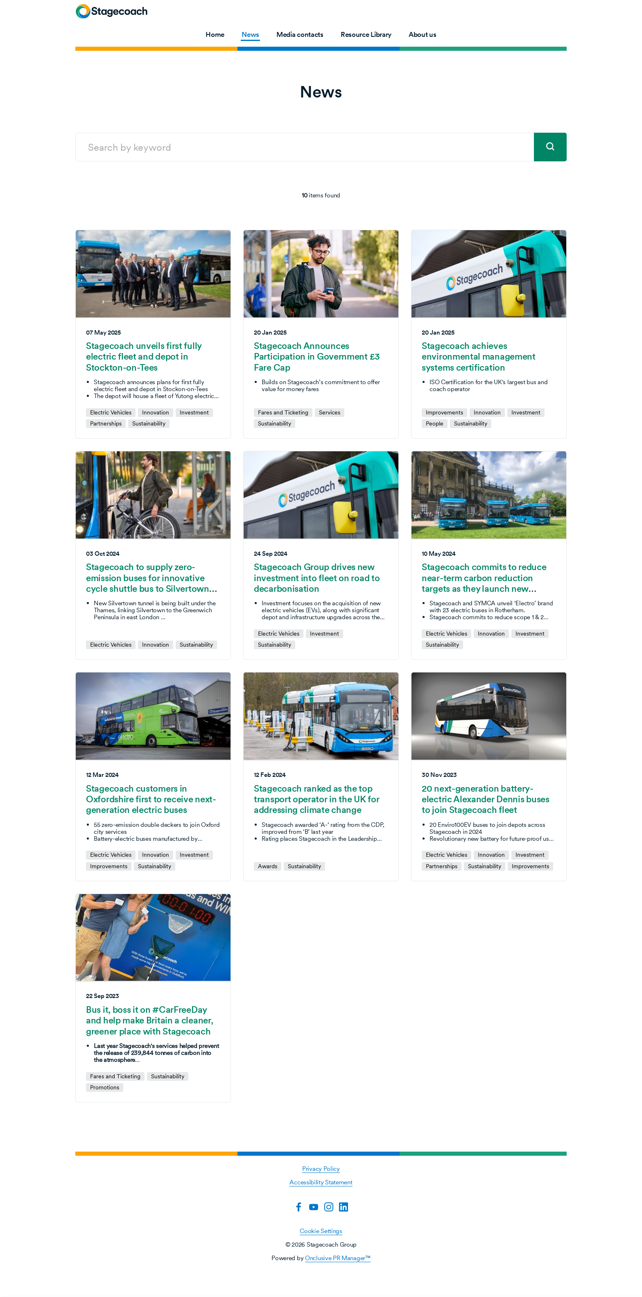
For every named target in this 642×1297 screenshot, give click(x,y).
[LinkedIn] (343, 1206)
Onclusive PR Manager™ (338, 1258)
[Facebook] (298, 1206)
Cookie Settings (321, 1231)
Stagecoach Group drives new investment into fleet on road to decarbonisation (317, 577)
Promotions (104, 1087)
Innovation (155, 412)
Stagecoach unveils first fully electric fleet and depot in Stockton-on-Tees (143, 356)
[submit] (550, 147)
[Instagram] (328, 1206)
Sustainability (148, 423)
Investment (194, 412)
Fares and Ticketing (283, 412)
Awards (267, 866)
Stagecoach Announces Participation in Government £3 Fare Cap (317, 356)
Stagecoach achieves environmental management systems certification (479, 356)
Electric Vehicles (110, 412)
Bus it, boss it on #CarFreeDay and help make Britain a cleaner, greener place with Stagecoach (149, 1020)
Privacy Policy (321, 1169)
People (434, 423)
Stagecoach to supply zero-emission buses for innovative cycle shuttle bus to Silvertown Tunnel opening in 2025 (147, 583)
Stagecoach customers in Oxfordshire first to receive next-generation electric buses (151, 799)
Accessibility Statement (320, 1182)
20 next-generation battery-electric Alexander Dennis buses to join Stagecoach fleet (485, 799)
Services (329, 412)
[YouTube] (313, 1206)
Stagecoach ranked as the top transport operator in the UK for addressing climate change (316, 799)
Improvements (444, 412)
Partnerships (106, 423)
